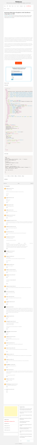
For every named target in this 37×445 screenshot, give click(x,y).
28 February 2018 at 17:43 (10, 231)
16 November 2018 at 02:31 (12, 286)
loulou (7, 296)
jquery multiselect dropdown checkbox (27, 15)
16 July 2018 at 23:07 (12, 251)
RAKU (7, 389)
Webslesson (18, 2)
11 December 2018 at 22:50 (11, 291)
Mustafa (7, 188)
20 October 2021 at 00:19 (11, 389)
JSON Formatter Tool (7, 425)
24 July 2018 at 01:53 (11, 256)
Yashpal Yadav (8, 331)
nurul (7, 342)
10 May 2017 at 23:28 (11, 197)
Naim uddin (7, 251)
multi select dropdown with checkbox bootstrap (10, 16)
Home (18, 183)
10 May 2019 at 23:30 (12, 301)
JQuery (21, 15)
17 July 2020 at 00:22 (12, 364)
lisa (6, 231)
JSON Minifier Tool (6, 423)
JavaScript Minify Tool (7, 427)
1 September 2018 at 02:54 (12, 269)
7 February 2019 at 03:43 (11, 296)
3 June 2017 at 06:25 (11, 204)
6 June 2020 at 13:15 (11, 354)
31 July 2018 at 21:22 (11, 264)
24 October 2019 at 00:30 (14, 331)
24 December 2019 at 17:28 (11, 342)
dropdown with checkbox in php (16, 15)
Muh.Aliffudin (8, 364)
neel (6, 291)
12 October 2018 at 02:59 (12, 274)
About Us (8, 8)
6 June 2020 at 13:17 (11, 359)
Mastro (7, 369)
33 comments (12, 17)
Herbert (7, 204)
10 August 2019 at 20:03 (13, 321)
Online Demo (18, 63)
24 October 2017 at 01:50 (12, 215)
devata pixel (8, 321)
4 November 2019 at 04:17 (12, 336)
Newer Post (5, 183)
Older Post (32, 183)
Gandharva (7, 301)
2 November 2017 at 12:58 (13, 220)
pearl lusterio (8, 220)
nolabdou (7, 336)
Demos (5, 8)
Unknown (7, 215)
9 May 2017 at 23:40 (11, 188)
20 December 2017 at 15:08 (12, 226)
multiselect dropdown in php (20, 16)
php (9, 17)
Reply (7, 202)
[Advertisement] (10, 411)
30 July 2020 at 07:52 (11, 369)
